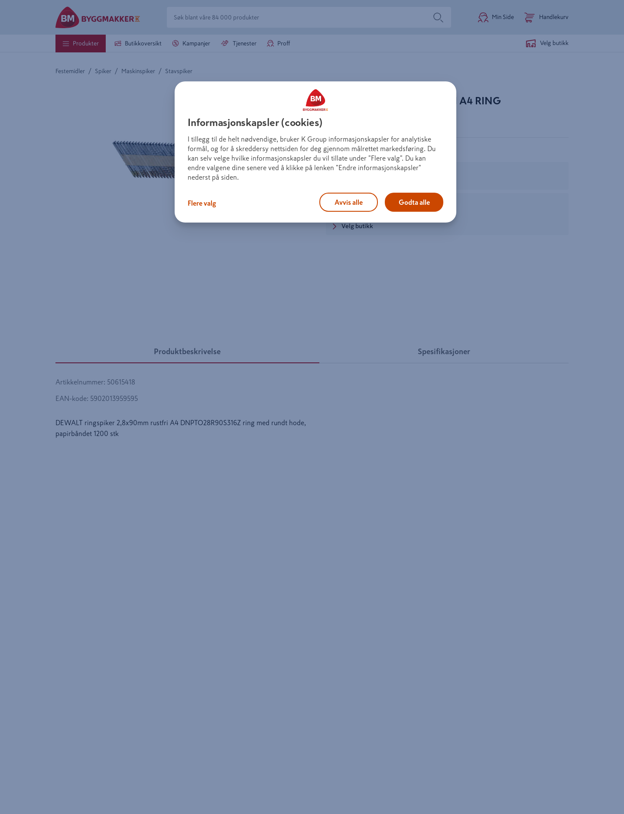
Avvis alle (349, 202)
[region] (315, 152)
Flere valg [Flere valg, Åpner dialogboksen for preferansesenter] (202, 203)
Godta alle (414, 202)
